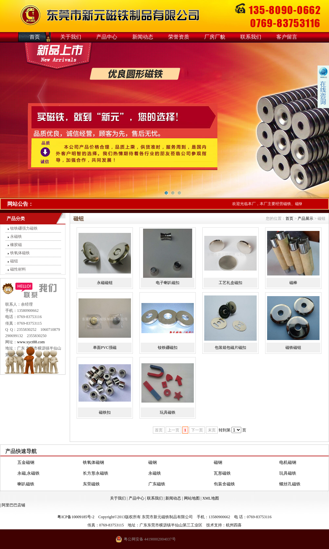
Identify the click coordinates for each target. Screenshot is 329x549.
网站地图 (192, 498)
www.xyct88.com (31, 342)
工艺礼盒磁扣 (230, 282)
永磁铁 (16, 236)
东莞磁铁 (91, 484)
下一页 (197, 430)
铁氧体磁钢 (93, 462)
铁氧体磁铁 (20, 253)
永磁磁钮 (105, 282)
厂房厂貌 (214, 37)
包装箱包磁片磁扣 (230, 347)
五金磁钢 (25, 462)
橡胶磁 (16, 244)
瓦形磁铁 (222, 473)
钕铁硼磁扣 (167, 347)
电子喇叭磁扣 (167, 282)
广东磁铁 (156, 484)
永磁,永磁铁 (28, 473)
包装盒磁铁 (224, 484)
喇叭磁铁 (25, 484)
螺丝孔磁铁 (290, 484)
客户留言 (286, 37)
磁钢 (152, 462)
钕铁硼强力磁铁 (24, 228)
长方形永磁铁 (95, 473)
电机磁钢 (287, 462)
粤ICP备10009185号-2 (75, 517)
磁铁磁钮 (293, 347)
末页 (212, 430)
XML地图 (210, 498)
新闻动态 (142, 37)
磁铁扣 (105, 412)
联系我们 (250, 37)
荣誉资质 (178, 37)
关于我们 (70, 37)
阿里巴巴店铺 (13, 505)
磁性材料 (18, 269)
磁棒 (293, 282)
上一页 (173, 430)
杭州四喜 (234, 525)
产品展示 (305, 218)
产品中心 (106, 37)
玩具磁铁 (167, 412)
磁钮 (14, 261)
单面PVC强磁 (104, 347)
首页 (34, 37)
